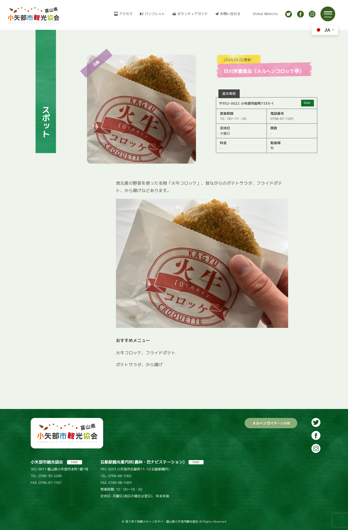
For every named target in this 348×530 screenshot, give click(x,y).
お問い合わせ (230, 13)
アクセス (126, 13)
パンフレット (155, 13)
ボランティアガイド (192, 13)
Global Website (265, 13)
